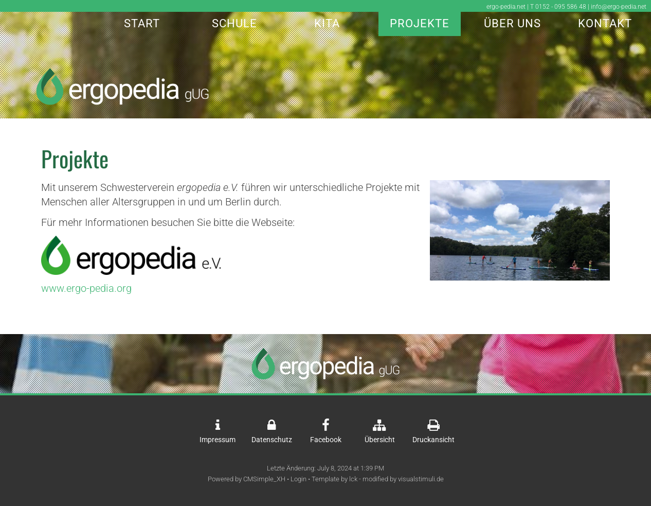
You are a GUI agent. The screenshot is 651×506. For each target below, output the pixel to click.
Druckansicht (433, 439)
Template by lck (334, 479)
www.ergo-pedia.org (86, 288)
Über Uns (512, 23)
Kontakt (605, 23)
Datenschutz (271, 439)
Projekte (419, 23)
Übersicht (380, 439)
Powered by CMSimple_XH (246, 479)
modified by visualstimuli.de (403, 479)
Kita (327, 23)
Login (298, 479)
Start (142, 23)
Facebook (325, 439)
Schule (234, 23)
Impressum (218, 439)
